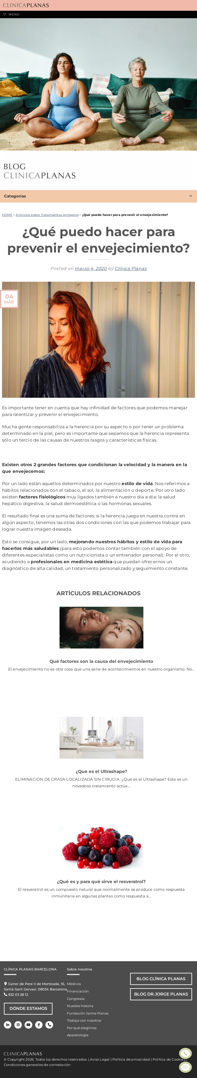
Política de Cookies (169, 1059)
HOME (7, 215)
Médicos (74, 984)
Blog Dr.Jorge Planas (161, 995)
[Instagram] (18, 1025)
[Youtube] (28, 1025)
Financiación (78, 991)
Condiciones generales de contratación (37, 1065)
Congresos (75, 999)
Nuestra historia (80, 1006)
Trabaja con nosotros (84, 1020)
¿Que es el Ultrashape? (101, 771)
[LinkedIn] (7, 1025)
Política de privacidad (131, 1059)
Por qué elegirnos (81, 1028)
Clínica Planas (130, 268)
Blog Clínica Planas (161, 979)
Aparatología (77, 1035)
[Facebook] (38, 1025)
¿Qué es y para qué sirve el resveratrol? (101, 881)
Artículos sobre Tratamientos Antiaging (47, 215)
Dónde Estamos (28, 1009)
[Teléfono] (49, 1025)
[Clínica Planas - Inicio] (26, 5)
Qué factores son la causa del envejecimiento (101, 661)
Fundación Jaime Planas (88, 1013)
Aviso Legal (100, 1059)
